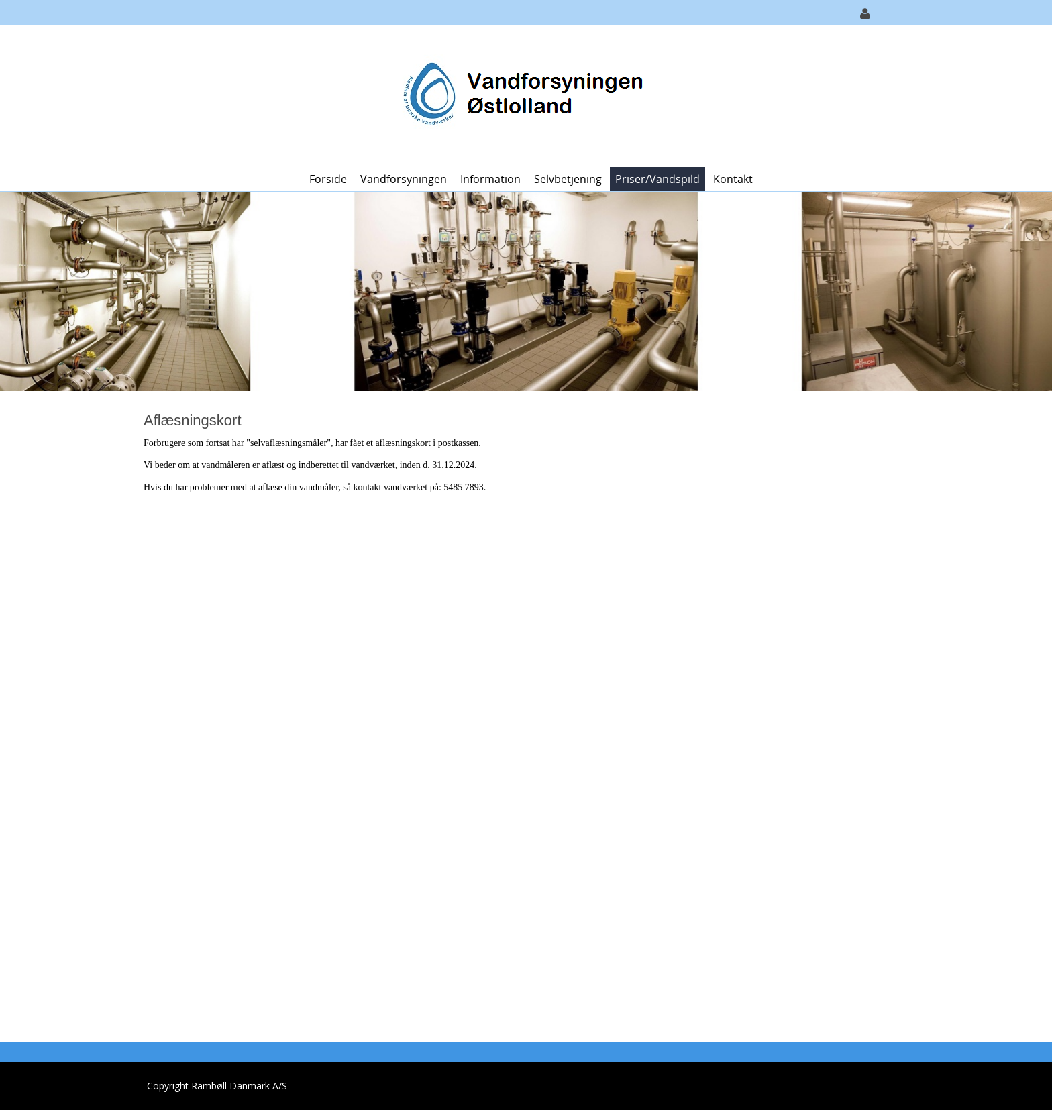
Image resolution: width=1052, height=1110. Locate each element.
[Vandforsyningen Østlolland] (521, 95)
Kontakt (733, 179)
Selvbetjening (568, 179)
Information (490, 179)
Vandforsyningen (403, 179)
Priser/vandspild (657, 179)
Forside (328, 179)
